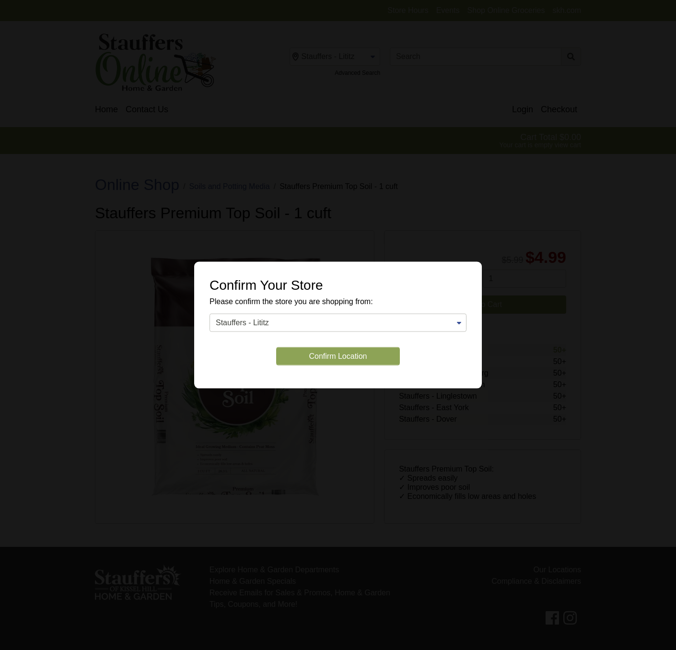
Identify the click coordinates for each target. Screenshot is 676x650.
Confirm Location (338, 356)
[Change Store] (338, 323)
